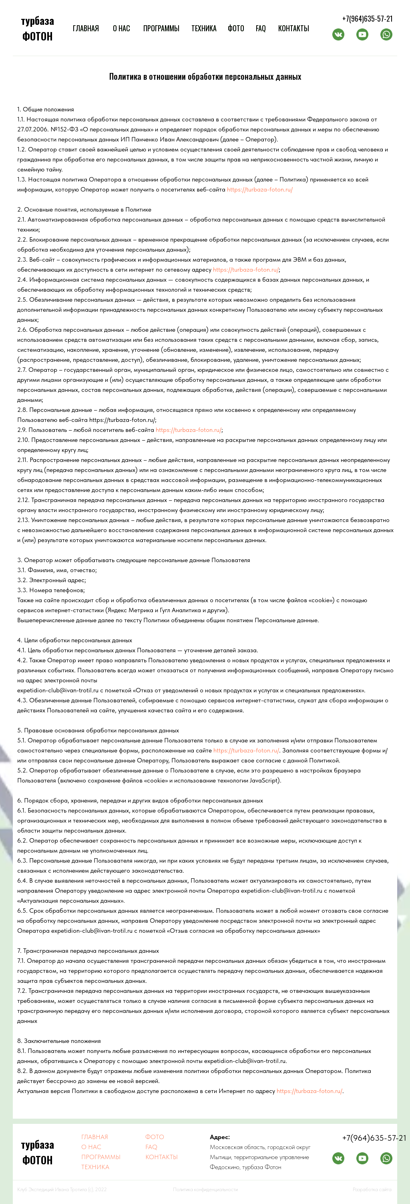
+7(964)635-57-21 (367, 18)
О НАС (121, 28)
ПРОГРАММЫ (161, 28)
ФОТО (236, 28)
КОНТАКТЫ (293, 28)
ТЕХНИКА (204, 28)
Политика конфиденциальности (205, 1189)
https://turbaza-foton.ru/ (260, 189)
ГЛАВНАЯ (86, 28)
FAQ (261, 28)
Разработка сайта (372, 1189)
